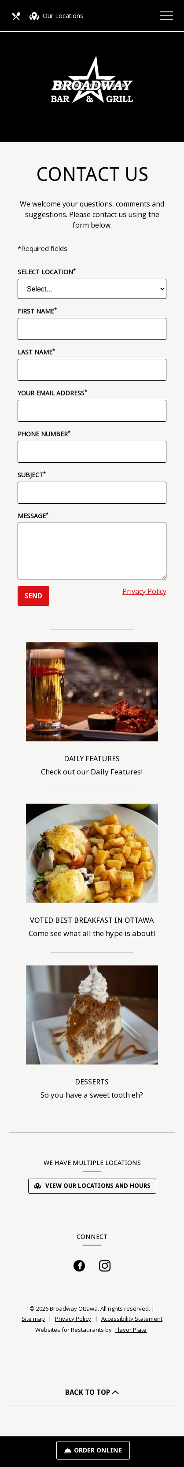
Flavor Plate (131, 1330)
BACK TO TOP (92, 1392)
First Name (37, 310)
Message (33, 515)
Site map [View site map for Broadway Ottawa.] (33, 1319)
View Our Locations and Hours (92, 1186)
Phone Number (44, 433)
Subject (32, 474)
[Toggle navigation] (166, 15)
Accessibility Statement (131, 1319)
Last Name (36, 351)
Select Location (47, 271)
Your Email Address (52, 392)
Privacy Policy (144, 591)
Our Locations (56, 16)
